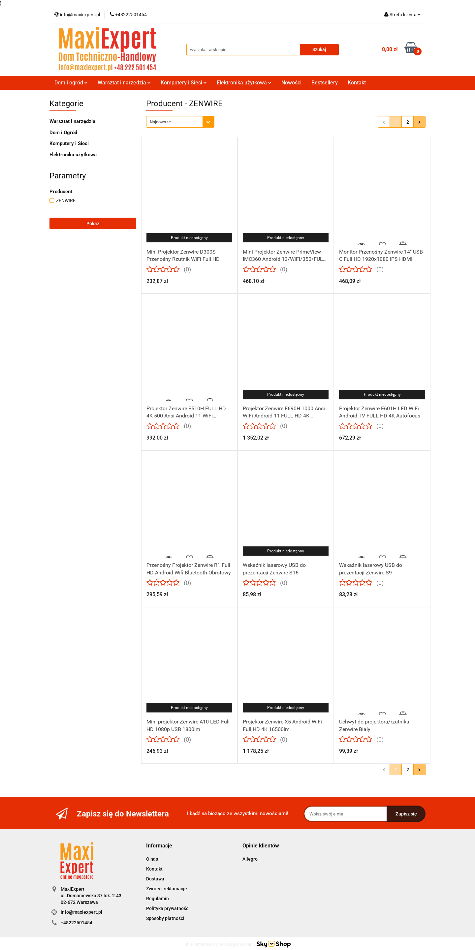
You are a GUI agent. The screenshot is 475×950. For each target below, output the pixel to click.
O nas (152, 859)
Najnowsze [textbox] (160, 121)
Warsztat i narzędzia (124, 82)
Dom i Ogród (63, 133)
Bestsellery (324, 82)
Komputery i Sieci (184, 82)
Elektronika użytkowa (244, 82)
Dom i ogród (71, 82)
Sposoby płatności (165, 918)
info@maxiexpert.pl (81, 912)
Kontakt (357, 82)
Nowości (291, 82)
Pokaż (92, 223)
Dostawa (155, 878)
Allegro (250, 859)
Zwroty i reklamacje (166, 888)
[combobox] (180, 122)
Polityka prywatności (168, 908)
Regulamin (157, 898)
